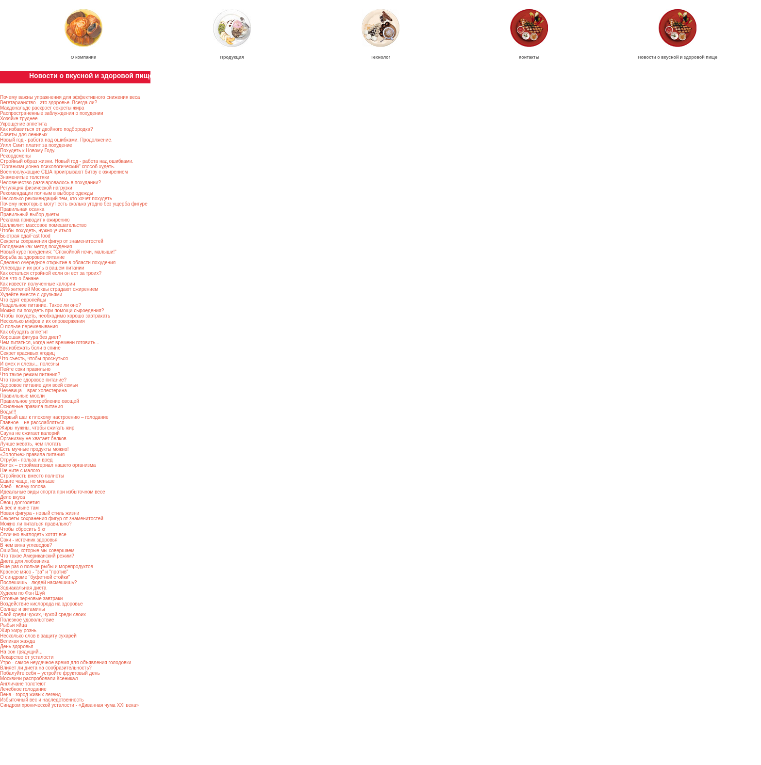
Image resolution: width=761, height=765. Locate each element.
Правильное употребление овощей (39, 401)
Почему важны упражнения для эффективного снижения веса (70, 97)
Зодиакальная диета (23, 587)
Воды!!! (8, 411)
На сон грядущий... (21, 651)
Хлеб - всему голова (23, 486)
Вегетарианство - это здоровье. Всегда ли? (48, 102)
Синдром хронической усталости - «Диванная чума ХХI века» (69, 705)
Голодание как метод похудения (36, 246)
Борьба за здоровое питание (32, 257)
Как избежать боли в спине (30, 348)
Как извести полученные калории (37, 284)
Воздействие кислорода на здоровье (41, 603)
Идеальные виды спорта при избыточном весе (52, 491)
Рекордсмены (15, 156)
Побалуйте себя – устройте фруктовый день (50, 673)
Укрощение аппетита (23, 124)
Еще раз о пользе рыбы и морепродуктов (46, 566)
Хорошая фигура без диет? (30, 337)
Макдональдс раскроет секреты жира (42, 108)
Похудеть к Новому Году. (27, 150)
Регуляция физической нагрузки (36, 188)
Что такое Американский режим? (37, 555)
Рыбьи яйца (13, 625)
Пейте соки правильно (25, 369)
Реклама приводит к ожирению (34, 220)
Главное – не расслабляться (32, 422)
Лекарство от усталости (26, 657)
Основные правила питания (31, 406)
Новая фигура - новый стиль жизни (39, 513)
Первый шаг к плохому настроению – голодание (54, 417)
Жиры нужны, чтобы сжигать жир (37, 427)
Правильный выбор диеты (29, 214)
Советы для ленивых (24, 134)
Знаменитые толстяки (24, 177)
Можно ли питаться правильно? (36, 523)
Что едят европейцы (23, 300)
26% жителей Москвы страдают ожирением (49, 289)
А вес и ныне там (19, 507)
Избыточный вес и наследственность (41, 699)
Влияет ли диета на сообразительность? (46, 667)
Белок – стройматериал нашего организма (48, 465)
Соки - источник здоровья (28, 539)
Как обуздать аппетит (24, 332)
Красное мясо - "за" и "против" (34, 571)
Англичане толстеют (23, 683)
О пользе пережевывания (29, 326)
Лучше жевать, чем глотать (30, 443)
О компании (84, 57)
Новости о (649, 57)
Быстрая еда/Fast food (25, 236)
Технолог (381, 57)
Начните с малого (20, 470)
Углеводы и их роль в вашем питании (42, 268)
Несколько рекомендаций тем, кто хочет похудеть (56, 198)
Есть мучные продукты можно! (34, 449)
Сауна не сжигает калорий (30, 433)
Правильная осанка (22, 209)
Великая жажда (17, 641)
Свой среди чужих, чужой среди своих (43, 614)
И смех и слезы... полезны (29, 364)
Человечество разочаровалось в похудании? (50, 182)
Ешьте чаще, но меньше (27, 481)
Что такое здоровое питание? (33, 379)
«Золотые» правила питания (32, 454)
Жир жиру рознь (18, 630)
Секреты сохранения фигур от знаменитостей (51, 241)
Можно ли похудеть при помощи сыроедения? (52, 310)
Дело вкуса (12, 497)
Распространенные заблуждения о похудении (51, 113)
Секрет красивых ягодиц (27, 353)
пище (711, 57)
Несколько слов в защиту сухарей (38, 635)
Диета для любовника (24, 561)
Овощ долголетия (20, 502)
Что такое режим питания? (30, 374)
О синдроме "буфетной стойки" (35, 577)
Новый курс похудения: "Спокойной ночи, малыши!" (58, 252)
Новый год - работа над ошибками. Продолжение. (56, 140)
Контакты (529, 57)
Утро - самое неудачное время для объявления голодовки (65, 662)
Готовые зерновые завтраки (31, 598)
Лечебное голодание (23, 689)
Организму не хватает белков (33, 438)
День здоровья (16, 646)
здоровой (694, 57)
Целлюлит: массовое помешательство (43, 225)
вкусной (669, 57)
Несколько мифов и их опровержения (42, 321)
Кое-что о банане (19, 278)
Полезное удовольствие (27, 619)
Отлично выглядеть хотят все (33, 534)
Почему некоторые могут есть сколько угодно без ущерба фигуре (74, 204)
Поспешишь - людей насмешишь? (38, 582)
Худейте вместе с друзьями (31, 294)
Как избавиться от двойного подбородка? (46, 129)
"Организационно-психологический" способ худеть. (57, 166)
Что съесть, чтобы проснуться (34, 358)
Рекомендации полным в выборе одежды (46, 193)
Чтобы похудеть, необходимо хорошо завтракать (55, 316)
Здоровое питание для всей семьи (39, 385)
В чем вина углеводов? (26, 545)
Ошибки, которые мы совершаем (37, 550)
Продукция (232, 57)
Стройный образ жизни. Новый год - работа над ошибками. (66, 161)
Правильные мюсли (22, 395)
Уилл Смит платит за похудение (36, 145)
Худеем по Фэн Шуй (22, 593)
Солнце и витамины (22, 609)
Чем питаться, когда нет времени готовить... (49, 342)
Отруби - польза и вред (26, 459)
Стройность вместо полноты (32, 475)
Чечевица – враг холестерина (33, 390)
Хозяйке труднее (19, 118)
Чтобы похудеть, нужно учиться (35, 230)
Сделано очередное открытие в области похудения (58, 262)
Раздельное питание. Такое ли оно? (40, 305)
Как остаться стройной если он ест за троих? (50, 273)
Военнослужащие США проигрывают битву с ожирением (64, 172)
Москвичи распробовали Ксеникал (39, 678)
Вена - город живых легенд (30, 694)
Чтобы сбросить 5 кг (23, 529)
